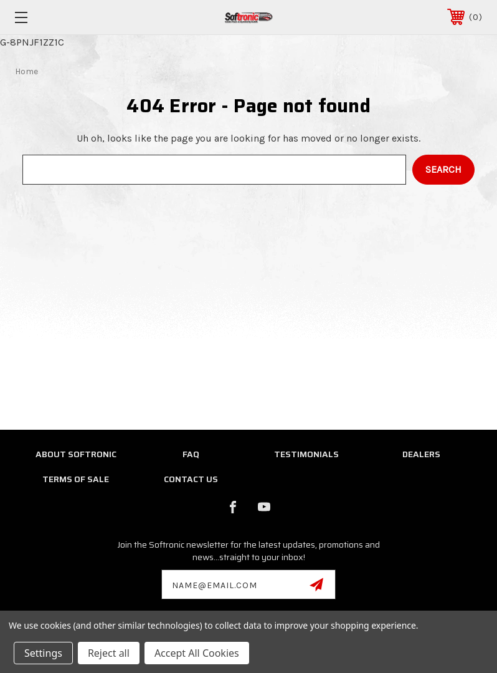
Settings (43, 653)
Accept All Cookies (196, 653)
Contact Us (191, 479)
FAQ (190, 454)
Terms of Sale (75, 479)
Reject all (109, 653)
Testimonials (306, 454)
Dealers (421, 454)
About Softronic (76, 454)
